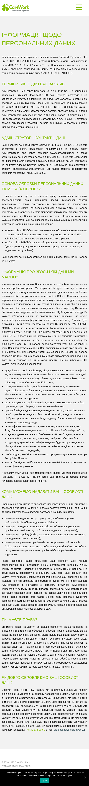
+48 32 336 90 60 (35, 729)
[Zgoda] (85, 777)
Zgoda (44, 780)
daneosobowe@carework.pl (69, 729)
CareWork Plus (22, 762)
